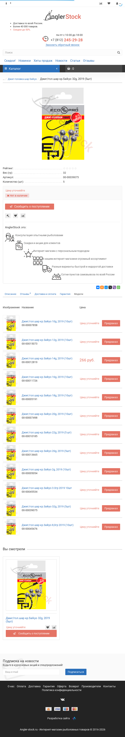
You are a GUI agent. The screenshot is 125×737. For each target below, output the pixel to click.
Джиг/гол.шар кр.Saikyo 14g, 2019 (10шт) (47, 358)
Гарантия (65, 294)
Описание (10, 294)
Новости (61, 60)
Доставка (34, 686)
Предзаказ (111, 323)
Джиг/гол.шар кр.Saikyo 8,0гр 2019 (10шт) (48, 524)
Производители (91, 686)
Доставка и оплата (45, 294)
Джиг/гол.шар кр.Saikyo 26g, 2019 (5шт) (46, 450)
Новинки (25, 60)
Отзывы (88, 60)
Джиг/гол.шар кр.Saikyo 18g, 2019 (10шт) (47, 395)
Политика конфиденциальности (61, 690)
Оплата (22, 686)
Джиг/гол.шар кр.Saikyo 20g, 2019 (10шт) (47, 413)
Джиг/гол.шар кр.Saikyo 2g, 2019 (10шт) (46, 469)
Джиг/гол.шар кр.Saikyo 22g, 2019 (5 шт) (46, 432)
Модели (78, 294)
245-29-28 (67, 40)
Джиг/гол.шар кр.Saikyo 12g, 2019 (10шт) (47, 339)
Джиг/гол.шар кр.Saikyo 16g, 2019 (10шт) (47, 376)
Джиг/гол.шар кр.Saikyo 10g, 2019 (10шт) (47, 321)
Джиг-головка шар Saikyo (22, 79)
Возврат (74, 686)
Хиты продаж (43, 60)
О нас (11, 686)
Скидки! (10, 60)
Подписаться (76, 671)
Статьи (75, 60)
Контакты (109, 686)
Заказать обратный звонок (63, 44)
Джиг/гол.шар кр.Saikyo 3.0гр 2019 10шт (47, 487)
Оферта (62, 686)
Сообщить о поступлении (29, 206)
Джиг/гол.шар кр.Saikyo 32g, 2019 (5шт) (46, 506)
